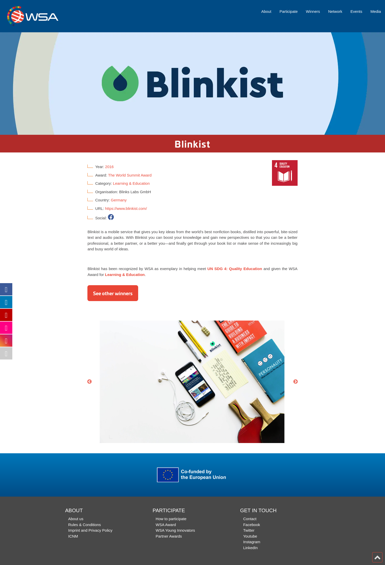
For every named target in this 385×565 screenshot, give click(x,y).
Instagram (251, 542)
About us (75, 519)
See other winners (113, 293)
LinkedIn (250, 548)
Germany (119, 200)
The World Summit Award (130, 175)
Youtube (250, 536)
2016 (109, 167)
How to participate (171, 519)
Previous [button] (89, 381)
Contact (250, 519)
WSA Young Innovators (175, 530)
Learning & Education (131, 183)
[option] (192, 83)
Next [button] (295, 381)
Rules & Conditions (84, 524)
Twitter (249, 530)
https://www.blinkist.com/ (126, 208)
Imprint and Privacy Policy (90, 530)
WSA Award (166, 524)
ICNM (73, 536)
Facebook (251, 524)
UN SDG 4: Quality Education (234, 268)
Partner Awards (169, 536)
